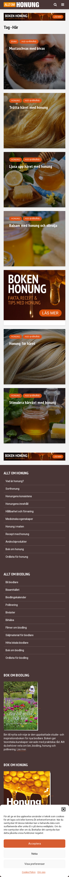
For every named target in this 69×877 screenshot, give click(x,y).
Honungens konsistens (19, 496)
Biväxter (10, 612)
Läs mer (21, 749)
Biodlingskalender (16, 597)
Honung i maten (15, 526)
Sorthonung (12, 488)
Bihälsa (10, 620)
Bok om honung (15, 549)
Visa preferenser (34, 864)
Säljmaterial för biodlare (19, 635)
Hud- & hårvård (29, 42)
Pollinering (12, 604)
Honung (15, 101)
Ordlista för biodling (17, 657)
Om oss (41, 872)
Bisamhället (12, 589)
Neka (34, 853)
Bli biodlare (12, 582)
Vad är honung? (15, 481)
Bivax (14, 42)
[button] (63, 809)
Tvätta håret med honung (28, 107)
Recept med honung (17, 534)
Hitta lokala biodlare (17, 642)
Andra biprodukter (16, 541)
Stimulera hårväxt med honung (32, 402)
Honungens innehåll (17, 503)
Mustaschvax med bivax (27, 48)
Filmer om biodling (16, 627)
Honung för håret (22, 343)
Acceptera (34, 843)
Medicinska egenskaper (19, 519)
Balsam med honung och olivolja (33, 225)
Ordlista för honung (17, 556)
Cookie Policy (29, 872)
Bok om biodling (15, 650)
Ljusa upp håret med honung (30, 166)
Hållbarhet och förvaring (19, 511)
